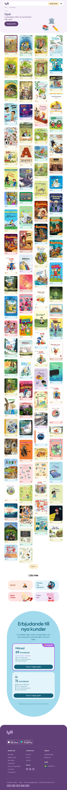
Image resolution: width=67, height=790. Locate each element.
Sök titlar (11, 754)
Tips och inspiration (14, 766)
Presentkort (11, 772)
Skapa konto (53, 3)
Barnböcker (13, 7)
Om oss (28, 754)
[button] (61, 4)
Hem (5, 7)
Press (28, 757)
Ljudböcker (11, 763)
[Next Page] (33, 566)
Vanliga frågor (48, 754)
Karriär (28, 760)
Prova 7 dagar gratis (33, 667)
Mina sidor (11, 760)
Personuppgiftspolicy (31, 782)
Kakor (21, 782)
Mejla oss (47, 757)
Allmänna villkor (12, 782)
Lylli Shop (11, 769)
